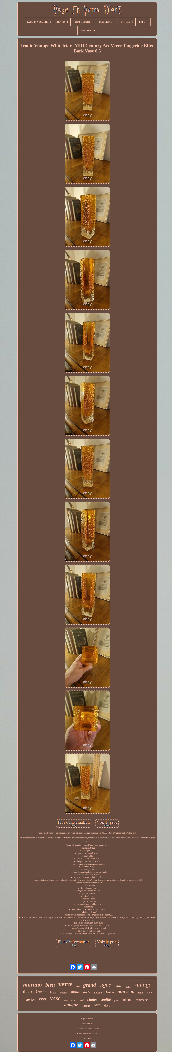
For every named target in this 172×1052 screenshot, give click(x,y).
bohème (126, 1000)
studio (92, 999)
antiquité (64, 993)
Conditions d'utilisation (87, 1033)
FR (89, 1038)
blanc (53, 992)
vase (55, 998)
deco (107, 1005)
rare (97, 1005)
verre (65, 984)
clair (140, 992)
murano (32, 984)
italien (128, 987)
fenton (110, 992)
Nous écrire (87, 1023)
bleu (50, 985)
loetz (41, 992)
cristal (118, 986)
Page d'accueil (87, 1018)
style (149, 992)
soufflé (106, 1000)
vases (73, 1000)
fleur (116, 1001)
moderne (98, 992)
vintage (142, 984)
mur (78, 986)
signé (105, 985)
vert (42, 999)
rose (66, 1001)
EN (85, 1038)
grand (89, 985)
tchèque (86, 1006)
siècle (86, 992)
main (75, 992)
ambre (30, 1000)
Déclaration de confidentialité (87, 1028)
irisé (82, 1000)
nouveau (126, 991)
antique (71, 1004)
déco (27, 991)
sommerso (142, 1000)
